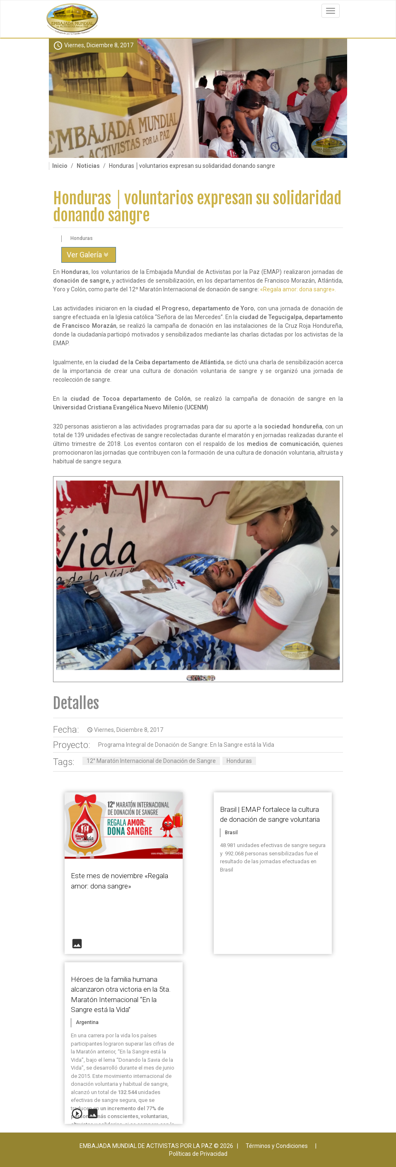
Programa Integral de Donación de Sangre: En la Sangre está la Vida (186, 744)
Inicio (60, 165)
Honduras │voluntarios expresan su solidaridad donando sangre (197, 207)
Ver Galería (89, 254)
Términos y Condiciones (277, 1146)
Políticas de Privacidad (198, 1153)
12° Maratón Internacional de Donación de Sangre (151, 761)
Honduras (239, 761)
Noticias (88, 165)
